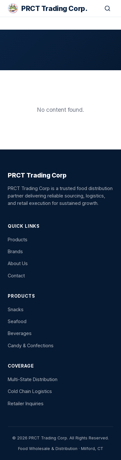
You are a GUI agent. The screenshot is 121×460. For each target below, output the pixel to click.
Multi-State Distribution (32, 379)
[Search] (107, 8)
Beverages (20, 333)
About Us (18, 263)
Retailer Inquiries (26, 403)
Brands (15, 251)
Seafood (17, 321)
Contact (16, 275)
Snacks (16, 309)
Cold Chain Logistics (30, 391)
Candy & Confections (31, 345)
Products (17, 239)
